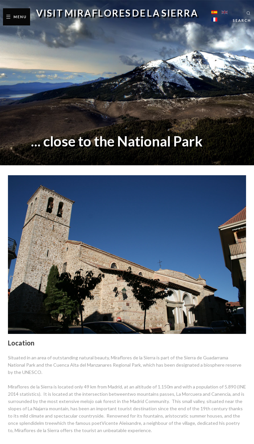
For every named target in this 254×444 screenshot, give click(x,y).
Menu (20, 17)
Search (242, 20)
